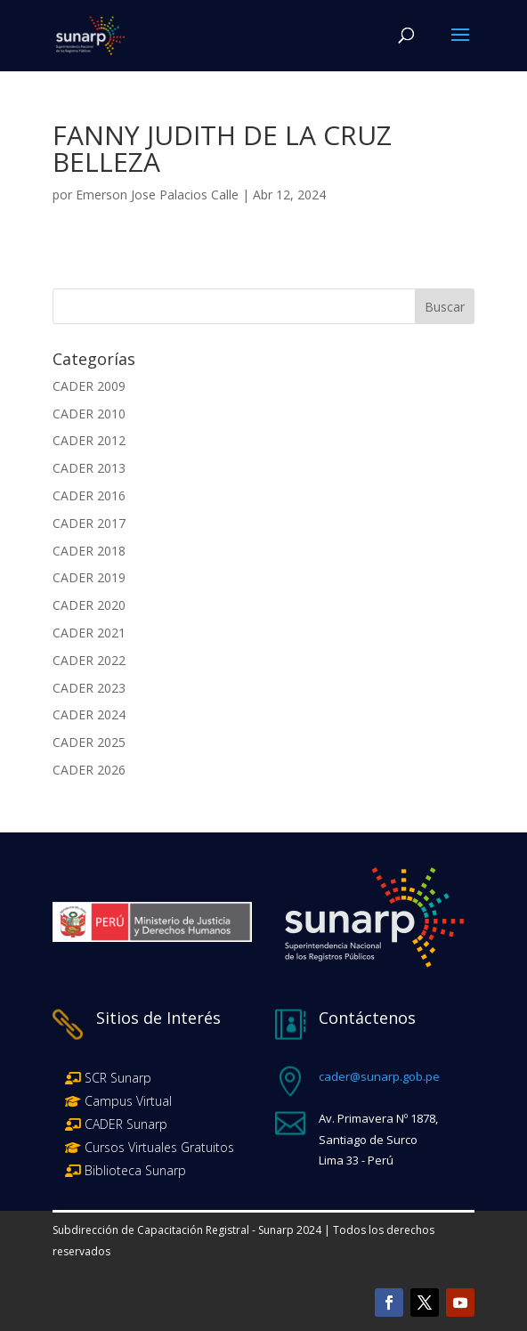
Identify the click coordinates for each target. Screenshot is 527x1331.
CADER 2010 (89, 413)
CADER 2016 (89, 495)
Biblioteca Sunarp (135, 1170)
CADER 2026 (89, 769)
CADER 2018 (89, 550)
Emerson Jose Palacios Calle (157, 194)
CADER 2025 (89, 742)
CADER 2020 (89, 605)
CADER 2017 (89, 523)
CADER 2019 (89, 577)
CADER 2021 (89, 632)
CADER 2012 (89, 440)
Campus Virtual (126, 1100)
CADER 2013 (89, 467)
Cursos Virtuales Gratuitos (157, 1147)
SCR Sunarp (118, 1077)
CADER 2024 (89, 714)
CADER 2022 (89, 660)
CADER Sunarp (126, 1124)
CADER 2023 (89, 687)
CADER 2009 (89, 385)
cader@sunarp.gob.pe (379, 1076)
